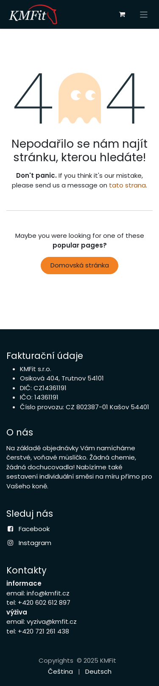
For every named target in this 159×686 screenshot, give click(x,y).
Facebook (34, 528)
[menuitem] (60, 672)
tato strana (127, 185)
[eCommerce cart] (122, 14)
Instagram (35, 542)
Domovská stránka (79, 265)
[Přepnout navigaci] (144, 14)
